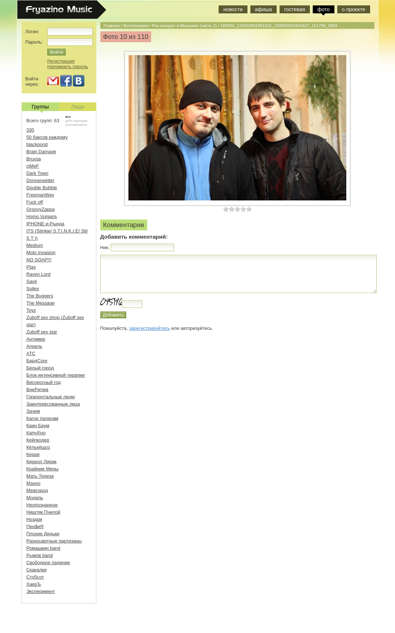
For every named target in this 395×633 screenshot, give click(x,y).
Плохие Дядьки (43, 533)
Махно (33, 483)
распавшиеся (76, 125)
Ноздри (34, 519)
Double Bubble (41, 187)
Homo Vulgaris (41, 216)
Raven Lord (38, 274)
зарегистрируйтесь (149, 328)
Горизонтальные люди (50, 396)
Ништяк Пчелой (43, 512)
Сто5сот (35, 577)
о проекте (353, 9)
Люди (77, 107)
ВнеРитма (37, 389)
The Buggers (39, 295)
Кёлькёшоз (38, 447)
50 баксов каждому (47, 137)
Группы (40, 107)
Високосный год (43, 382)
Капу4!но (35, 432)
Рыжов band (39, 555)
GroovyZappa (40, 209)
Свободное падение (48, 562)
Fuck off (34, 202)
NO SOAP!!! (39, 259)
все (68, 117)
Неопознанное (42, 505)
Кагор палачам (42, 418)
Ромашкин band (43, 548)
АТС (30, 353)
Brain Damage (41, 151)
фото (323, 9)
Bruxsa (33, 158)
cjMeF (32, 166)
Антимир (35, 339)
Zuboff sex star (41, 332)
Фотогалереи (136, 25)
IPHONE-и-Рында (45, 223)
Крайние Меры (42, 469)
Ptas (31, 267)
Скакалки (36, 569)
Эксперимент (40, 591)
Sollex (32, 288)
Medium (34, 245)
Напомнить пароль (67, 66)
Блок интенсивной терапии (55, 375)
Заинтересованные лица (53, 404)
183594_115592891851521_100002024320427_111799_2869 (278, 25)
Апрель (34, 346)
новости (232, 9)
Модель (34, 497)
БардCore (36, 360)
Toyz (31, 310)
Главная (112, 25)
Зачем (33, 411)
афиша (263, 9)
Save (31, 281)
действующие (76, 121)
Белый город (40, 368)
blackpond (37, 144)
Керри (32, 454)
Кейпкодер (37, 440)
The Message (40, 303)
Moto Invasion (41, 252)
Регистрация (61, 61)
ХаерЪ (33, 584)
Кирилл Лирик (41, 461)
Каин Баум (37, 425)
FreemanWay (40, 195)
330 (30, 130)
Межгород (37, 490)
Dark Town (37, 173)
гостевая (294, 9)
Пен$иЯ (34, 526)
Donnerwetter (40, 180)
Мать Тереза (40, 476)
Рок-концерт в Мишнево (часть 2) (184, 25)
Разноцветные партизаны (54, 541)
